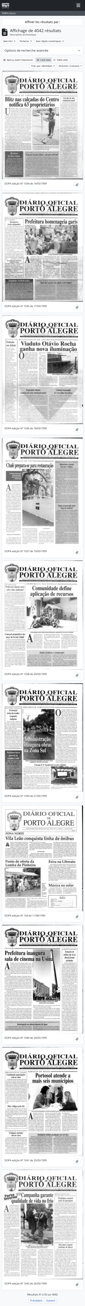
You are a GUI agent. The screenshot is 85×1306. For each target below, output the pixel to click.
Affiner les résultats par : (42, 22)
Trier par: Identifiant (42, 65)
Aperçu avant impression (18, 59)
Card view (44, 59)
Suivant (50, 1300)
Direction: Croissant (69, 65)
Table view (60, 59)
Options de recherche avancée (26, 50)
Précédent (36, 1300)
